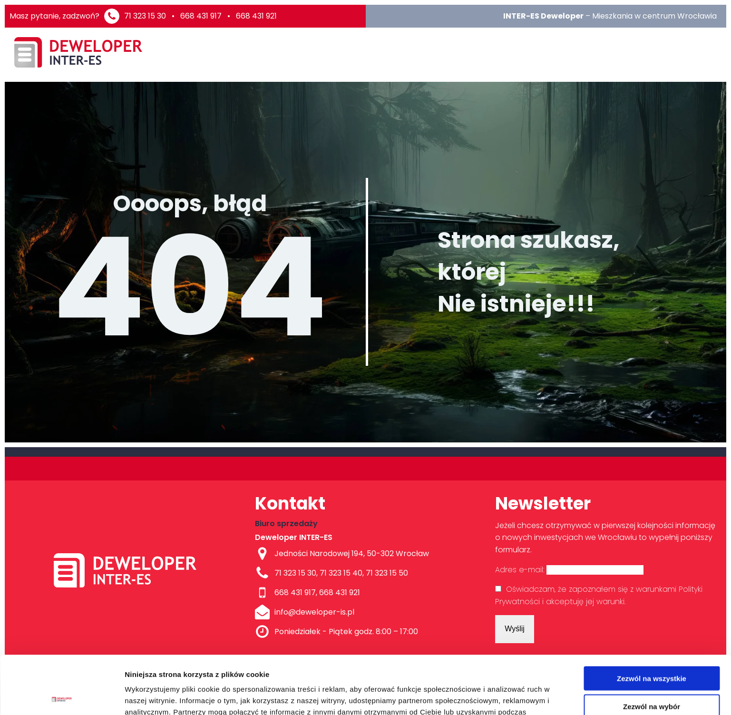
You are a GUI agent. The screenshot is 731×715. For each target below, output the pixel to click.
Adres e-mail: (569, 569)
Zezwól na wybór (651, 648)
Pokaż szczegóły (507, 696)
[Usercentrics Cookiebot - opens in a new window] (61, 696)
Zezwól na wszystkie (651, 620)
